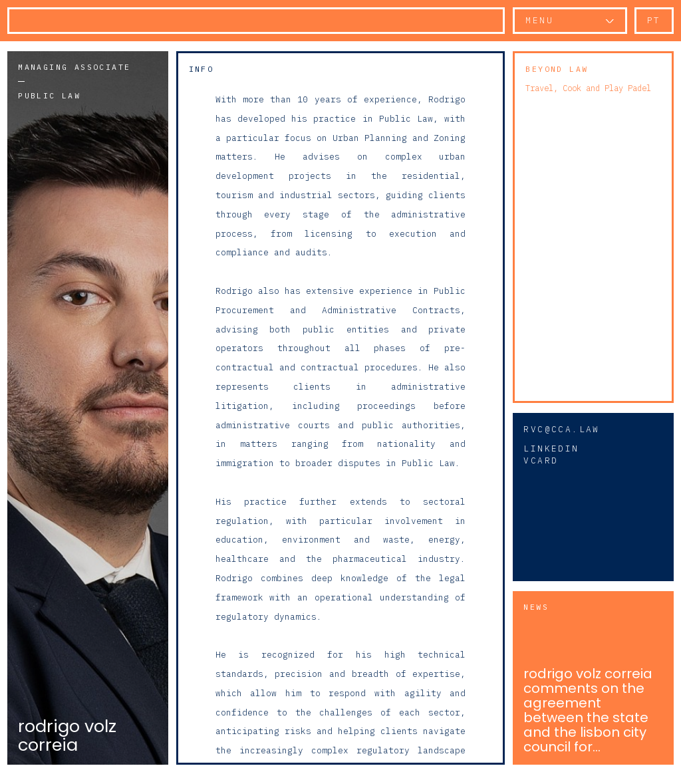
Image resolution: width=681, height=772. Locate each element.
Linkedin (551, 448)
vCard (540, 460)
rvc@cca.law (561, 429)
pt (654, 20)
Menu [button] (539, 20)
